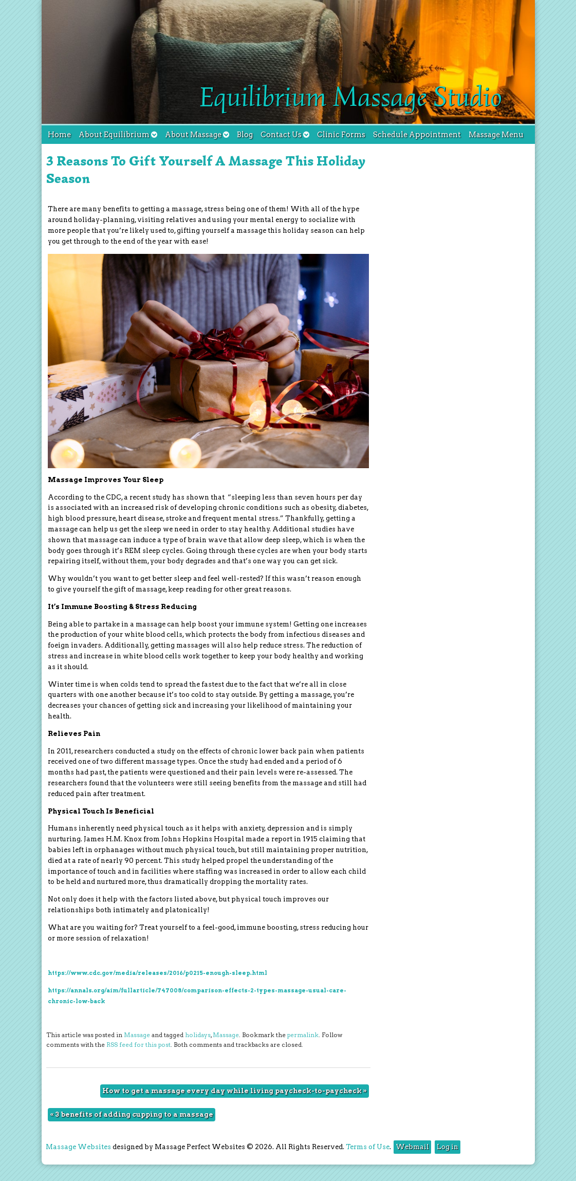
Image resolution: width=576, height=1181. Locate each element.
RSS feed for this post (138, 1044)
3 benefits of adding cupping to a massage (131, 1114)
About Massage (197, 134)
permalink (303, 1035)
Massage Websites (78, 1147)
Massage (137, 1035)
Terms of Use (367, 1147)
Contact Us (285, 134)
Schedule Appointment (417, 134)
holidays (198, 1035)
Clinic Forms (341, 134)
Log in (447, 1147)
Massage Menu (496, 134)
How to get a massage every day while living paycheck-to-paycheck (234, 1091)
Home (59, 134)
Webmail (412, 1147)
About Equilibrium (118, 134)
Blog (245, 134)
